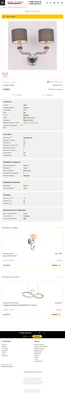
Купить (56, 265)
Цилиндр (26, 175)
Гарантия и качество (39, 348)
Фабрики (4, 346)
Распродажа (5, 350)
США (13, 82)
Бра (15, 7)
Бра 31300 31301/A (10, 256)
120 (24, 143)
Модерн (26, 115)
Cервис (37, 341)
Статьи (36, 359)
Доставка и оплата (39, 344)
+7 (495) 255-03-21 (34, 4)
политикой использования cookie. (33, 383)
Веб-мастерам (38, 352)
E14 (24, 153)
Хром (25, 117)
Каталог (10, 7)
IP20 (24, 218)
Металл (25, 120)
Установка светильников (40, 346)
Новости (36, 357)
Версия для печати (54, 82)
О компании (6, 341)
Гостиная (26, 216)
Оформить (37, 336)
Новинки (4, 352)
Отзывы (36, 355)
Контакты (4, 344)
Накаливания (27, 138)
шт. (26, 336)
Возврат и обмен (38, 350)
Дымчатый (27, 170)
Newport (6, 82)
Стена (25, 213)
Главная (4, 7)
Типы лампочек (38, 361)
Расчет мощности (32, 123)
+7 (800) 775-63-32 (34, 2)
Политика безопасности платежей (32, 372)
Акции (3, 353)
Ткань (31, 120)
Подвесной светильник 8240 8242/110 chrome (20, 305)
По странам (5, 348)
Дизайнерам (37, 353)
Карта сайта (5, 355)
